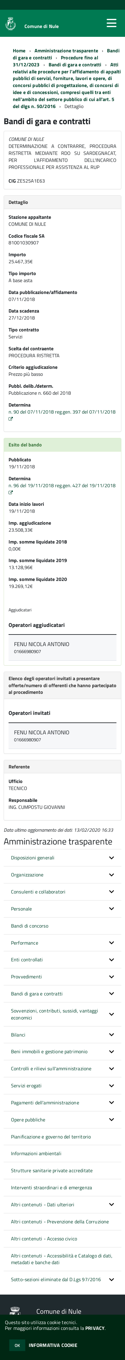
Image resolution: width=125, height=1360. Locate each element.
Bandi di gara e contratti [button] (37, 993)
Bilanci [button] (18, 1034)
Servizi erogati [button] (26, 1085)
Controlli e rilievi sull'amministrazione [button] (51, 1068)
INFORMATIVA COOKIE (53, 1345)
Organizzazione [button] (27, 874)
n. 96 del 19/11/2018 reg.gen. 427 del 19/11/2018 (62, 489)
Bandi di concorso (29, 925)
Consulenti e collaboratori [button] (38, 891)
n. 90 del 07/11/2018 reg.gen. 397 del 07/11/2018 (62, 415)
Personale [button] (21, 908)
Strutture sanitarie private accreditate (52, 1170)
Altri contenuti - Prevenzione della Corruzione (60, 1221)
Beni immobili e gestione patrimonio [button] (49, 1051)
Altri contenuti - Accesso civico (44, 1238)
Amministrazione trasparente (66, 50)
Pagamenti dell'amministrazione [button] (45, 1102)
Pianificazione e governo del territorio (51, 1136)
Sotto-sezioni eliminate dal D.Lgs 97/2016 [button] (56, 1279)
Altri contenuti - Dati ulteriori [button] (42, 1204)
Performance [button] (24, 942)
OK (17, 1345)
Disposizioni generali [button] (32, 857)
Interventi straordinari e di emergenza (51, 1187)
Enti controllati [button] (27, 959)
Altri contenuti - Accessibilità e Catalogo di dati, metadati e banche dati (61, 1259)
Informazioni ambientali (36, 1153)
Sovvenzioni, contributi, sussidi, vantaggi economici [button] (54, 1014)
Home (19, 50)
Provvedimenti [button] (26, 976)
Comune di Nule (41, 26)
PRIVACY (95, 1328)
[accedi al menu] (111, 23)
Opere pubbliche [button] (28, 1119)
